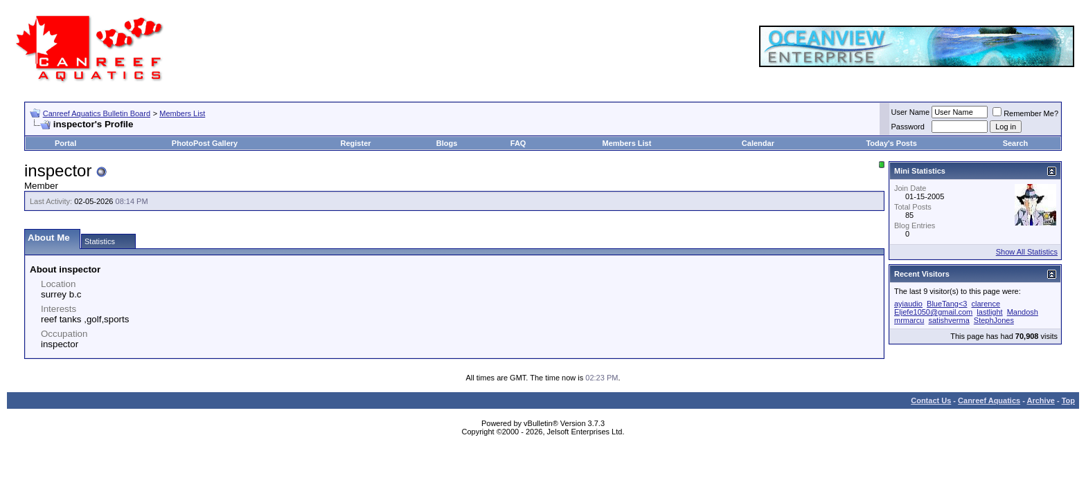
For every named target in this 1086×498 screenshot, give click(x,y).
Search (1016, 143)
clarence (986, 303)
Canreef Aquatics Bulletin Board (96, 113)
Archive (1041, 400)
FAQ (518, 143)
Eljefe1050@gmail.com (933, 312)
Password (908, 126)
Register (356, 143)
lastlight (989, 312)
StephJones (994, 320)
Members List (182, 113)
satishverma (948, 320)
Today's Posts (891, 143)
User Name (910, 112)
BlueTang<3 (947, 303)
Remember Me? (1025, 113)
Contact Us (931, 400)
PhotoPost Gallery (205, 143)
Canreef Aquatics (989, 400)
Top (1068, 400)
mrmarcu (909, 320)
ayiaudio (908, 303)
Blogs (447, 143)
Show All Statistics (1027, 252)
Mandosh (1022, 312)
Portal (65, 143)
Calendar (758, 143)
